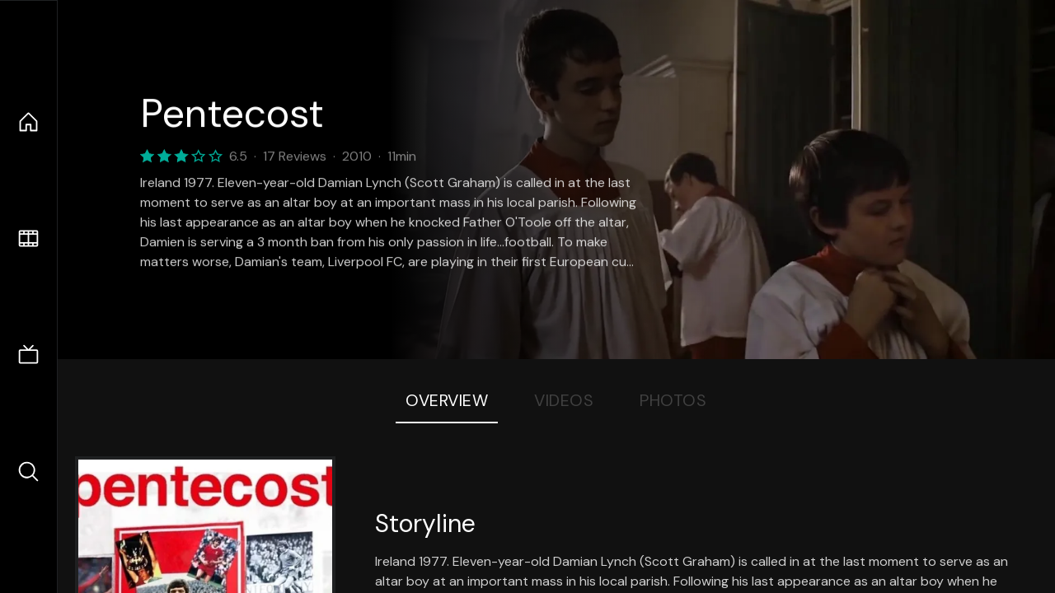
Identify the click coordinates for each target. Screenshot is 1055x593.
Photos (673, 400)
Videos (563, 400)
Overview (447, 400)
